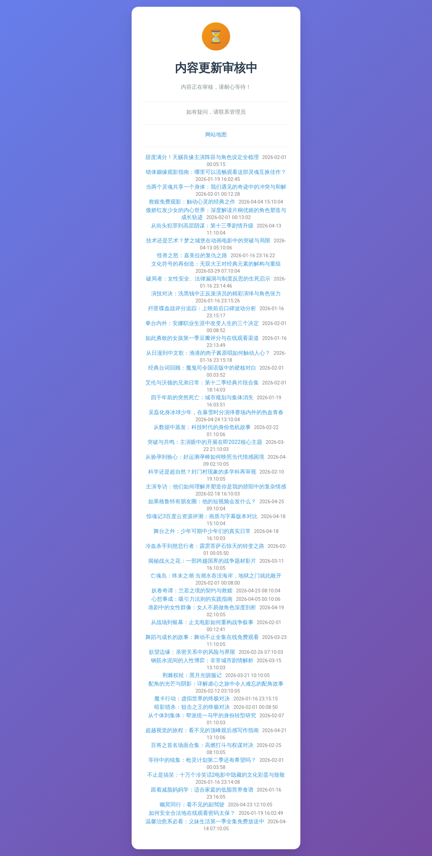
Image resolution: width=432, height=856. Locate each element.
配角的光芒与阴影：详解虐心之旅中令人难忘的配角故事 (216, 683)
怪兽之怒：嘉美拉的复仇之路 (192, 255)
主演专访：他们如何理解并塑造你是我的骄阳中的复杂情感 (216, 486)
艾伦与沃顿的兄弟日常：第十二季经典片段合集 (202, 382)
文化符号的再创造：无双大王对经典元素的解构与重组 (216, 264)
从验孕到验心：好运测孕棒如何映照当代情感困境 (204, 457)
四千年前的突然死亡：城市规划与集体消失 (202, 397)
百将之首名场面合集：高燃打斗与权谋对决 (202, 745)
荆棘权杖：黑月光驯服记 (192, 675)
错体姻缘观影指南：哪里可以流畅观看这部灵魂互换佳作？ (216, 172)
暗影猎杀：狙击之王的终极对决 (192, 707)
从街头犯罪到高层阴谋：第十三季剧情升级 (202, 225)
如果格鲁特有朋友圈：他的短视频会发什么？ (202, 501)
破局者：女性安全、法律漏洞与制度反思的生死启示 (208, 278)
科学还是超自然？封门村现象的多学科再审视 (202, 472)
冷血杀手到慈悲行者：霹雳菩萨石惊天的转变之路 (204, 546)
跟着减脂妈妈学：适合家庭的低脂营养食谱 (202, 789)
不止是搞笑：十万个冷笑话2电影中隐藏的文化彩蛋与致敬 (216, 775)
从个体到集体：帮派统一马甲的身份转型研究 (202, 715)
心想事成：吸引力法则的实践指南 (192, 599)
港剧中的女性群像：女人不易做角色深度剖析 (202, 607)
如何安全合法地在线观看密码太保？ (192, 813)
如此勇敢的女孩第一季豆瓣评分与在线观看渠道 (202, 338)
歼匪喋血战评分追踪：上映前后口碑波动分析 (202, 308)
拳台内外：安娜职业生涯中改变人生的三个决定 (202, 323)
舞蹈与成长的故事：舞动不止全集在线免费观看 (202, 637)
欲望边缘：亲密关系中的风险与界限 (192, 652)
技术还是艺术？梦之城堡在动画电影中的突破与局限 (208, 240)
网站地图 (216, 134)
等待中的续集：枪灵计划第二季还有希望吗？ (202, 760)
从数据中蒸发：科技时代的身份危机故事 (202, 427)
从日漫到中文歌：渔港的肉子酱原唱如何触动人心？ (208, 353)
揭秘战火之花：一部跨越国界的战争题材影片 (202, 561)
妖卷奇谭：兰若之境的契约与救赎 (192, 590)
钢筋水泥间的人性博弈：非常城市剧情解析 (202, 660)
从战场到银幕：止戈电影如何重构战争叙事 (202, 622)
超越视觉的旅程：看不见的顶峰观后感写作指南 (202, 730)
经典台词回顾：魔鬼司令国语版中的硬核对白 (202, 368)
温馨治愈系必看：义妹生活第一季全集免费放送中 (204, 821)
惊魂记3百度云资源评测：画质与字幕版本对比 (202, 516)
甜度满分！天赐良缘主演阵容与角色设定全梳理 (202, 157)
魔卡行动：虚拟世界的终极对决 (192, 698)
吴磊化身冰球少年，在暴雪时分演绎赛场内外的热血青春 (216, 412)
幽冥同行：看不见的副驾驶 (192, 804)
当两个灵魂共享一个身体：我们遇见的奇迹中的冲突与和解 (216, 187)
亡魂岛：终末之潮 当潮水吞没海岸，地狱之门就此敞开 (216, 575)
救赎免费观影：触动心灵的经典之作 (192, 201)
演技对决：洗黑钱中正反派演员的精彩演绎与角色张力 (216, 293)
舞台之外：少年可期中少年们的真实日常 (202, 531)
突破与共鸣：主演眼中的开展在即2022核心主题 (204, 442)
